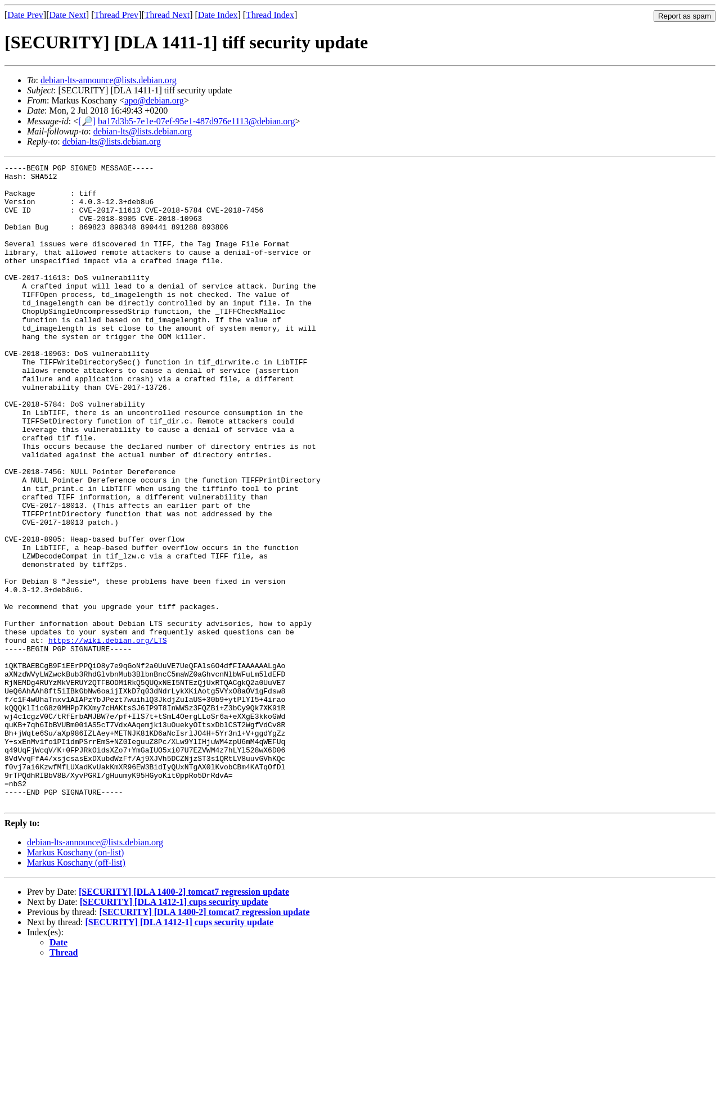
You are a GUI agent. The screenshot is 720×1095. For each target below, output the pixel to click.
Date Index (218, 15)
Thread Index (270, 15)
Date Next (68, 15)
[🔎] (87, 121)
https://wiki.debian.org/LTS (107, 736)
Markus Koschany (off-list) (76, 990)
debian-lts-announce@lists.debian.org (108, 80)
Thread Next (167, 15)
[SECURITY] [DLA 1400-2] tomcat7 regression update (184, 1020)
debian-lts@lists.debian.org (142, 131)
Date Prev (25, 15)
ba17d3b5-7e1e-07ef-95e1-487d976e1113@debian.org (196, 121)
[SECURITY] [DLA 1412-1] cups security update (174, 1030)
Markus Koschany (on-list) (75, 980)
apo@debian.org (154, 100)
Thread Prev (116, 15)
